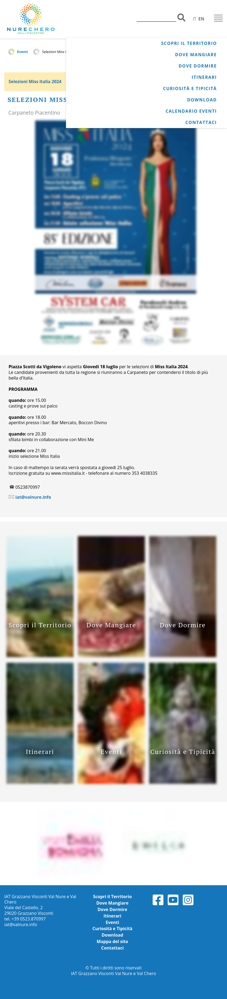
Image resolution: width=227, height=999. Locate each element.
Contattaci (201, 122)
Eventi (22, 51)
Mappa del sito (112, 941)
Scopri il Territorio (189, 43)
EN (201, 19)
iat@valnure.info (33, 497)
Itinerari (204, 77)
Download (202, 100)
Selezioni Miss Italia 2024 (35, 81)
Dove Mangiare (196, 55)
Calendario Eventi (191, 111)
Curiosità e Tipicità (190, 88)
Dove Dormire (198, 66)
